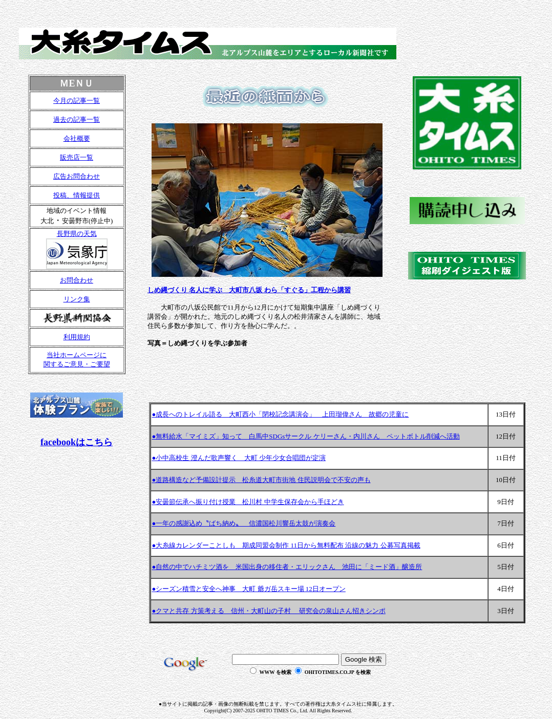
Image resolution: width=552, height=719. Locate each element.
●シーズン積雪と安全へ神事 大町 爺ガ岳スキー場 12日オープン (249, 589)
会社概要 (76, 138)
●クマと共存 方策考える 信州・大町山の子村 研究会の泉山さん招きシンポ (269, 611)
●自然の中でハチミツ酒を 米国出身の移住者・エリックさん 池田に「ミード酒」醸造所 (287, 567)
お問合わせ (76, 280)
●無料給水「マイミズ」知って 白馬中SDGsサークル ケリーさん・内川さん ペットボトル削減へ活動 (306, 436)
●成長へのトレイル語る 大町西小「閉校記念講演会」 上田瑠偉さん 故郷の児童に (280, 414)
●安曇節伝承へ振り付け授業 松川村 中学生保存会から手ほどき (248, 502)
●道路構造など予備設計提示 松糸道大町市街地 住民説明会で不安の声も (261, 480)
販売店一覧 (76, 157)
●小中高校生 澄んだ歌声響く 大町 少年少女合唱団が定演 (239, 458)
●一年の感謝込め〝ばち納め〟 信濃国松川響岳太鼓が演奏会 (244, 523)
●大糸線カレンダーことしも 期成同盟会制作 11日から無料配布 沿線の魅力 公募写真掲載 (286, 545)
